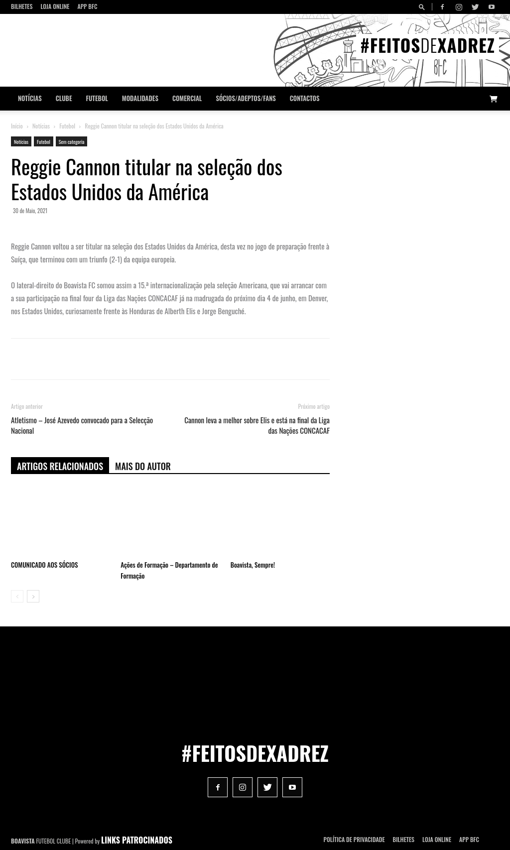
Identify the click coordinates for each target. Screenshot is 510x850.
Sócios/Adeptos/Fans (245, 98)
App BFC (87, 6)
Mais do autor (143, 466)
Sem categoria (72, 141)
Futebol (97, 98)
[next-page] (33, 596)
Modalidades (140, 98)
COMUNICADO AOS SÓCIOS (44, 565)
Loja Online (54, 6)
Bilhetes (21, 6)
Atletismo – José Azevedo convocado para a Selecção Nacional (82, 425)
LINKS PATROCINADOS (136, 840)
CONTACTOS (305, 98)
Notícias (30, 98)
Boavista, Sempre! (253, 565)
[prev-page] (17, 596)
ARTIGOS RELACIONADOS (60, 466)
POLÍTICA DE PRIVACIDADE (354, 839)
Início (17, 125)
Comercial (187, 98)
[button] (423, 6)
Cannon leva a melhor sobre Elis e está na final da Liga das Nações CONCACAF (257, 425)
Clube (64, 98)
